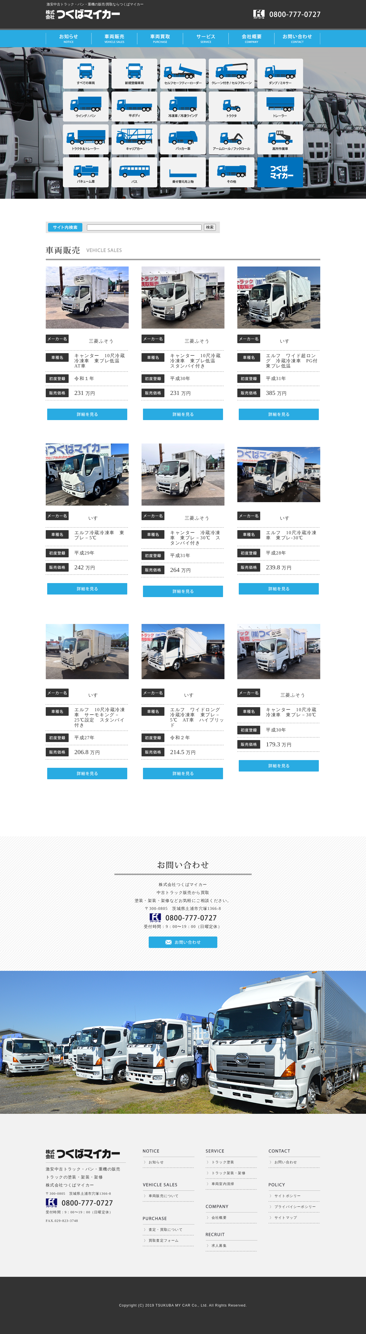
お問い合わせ (285, 1162)
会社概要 (219, 1218)
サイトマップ (285, 1218)
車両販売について (164, 1196)
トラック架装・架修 (229, 1173)
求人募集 (219, 1246)
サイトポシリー (287, 1196)
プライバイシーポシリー (295, 1207)
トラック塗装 (223, 1162)
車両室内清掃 (223, 1184)
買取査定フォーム (164, 1240)
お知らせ (156, 1162)
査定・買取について (166, 1230)
